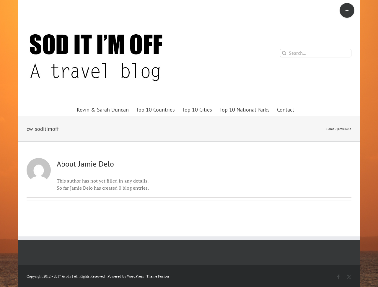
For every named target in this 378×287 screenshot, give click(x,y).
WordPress (135, 276)
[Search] (284, 53)
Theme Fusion (157, 276)
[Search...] (315, 53)
